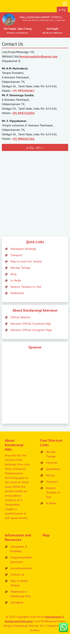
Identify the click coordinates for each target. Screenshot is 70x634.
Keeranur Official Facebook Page (30, 323)
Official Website (20, 317)
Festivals (51, 462)
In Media (15, 280)
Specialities (53, 469)
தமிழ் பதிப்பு (35, 147)
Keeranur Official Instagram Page (31, 330)
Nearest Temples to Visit (26, 287)
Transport (16, 255)
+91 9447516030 (23, 113)
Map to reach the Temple (26, 261)
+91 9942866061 (23, 91)
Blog (13, 274)
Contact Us (17, 574)
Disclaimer (16, 602)
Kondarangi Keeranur (19, 621)
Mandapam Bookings (23, 249)
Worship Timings (20, 268)
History (50, 475)
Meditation (17, 293)
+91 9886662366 (23, 139)
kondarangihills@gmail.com (39, 56)
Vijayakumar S (54, 617)
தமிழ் (62, 9)
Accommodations (21, 568)
